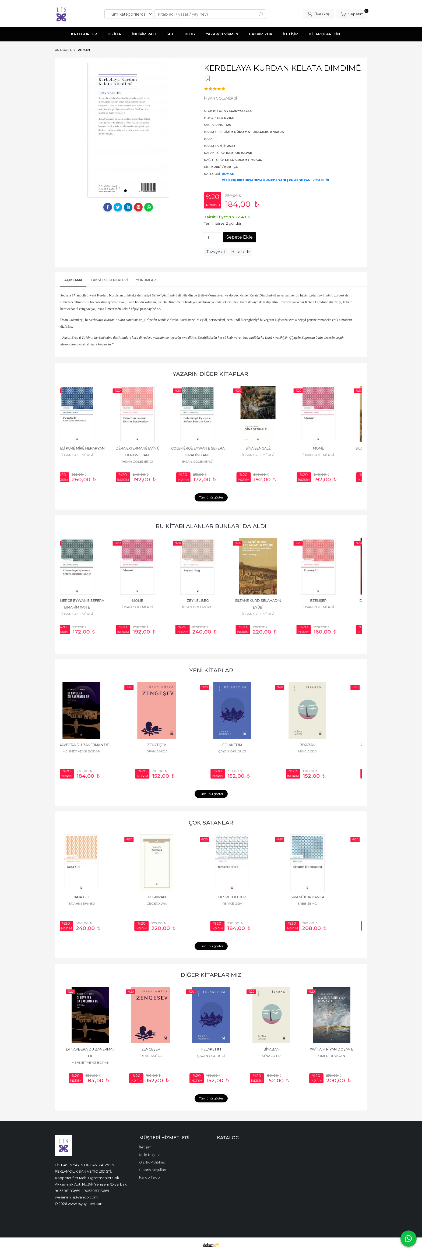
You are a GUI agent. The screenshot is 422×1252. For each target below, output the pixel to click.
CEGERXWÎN (173, 903)
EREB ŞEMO (324, 903)
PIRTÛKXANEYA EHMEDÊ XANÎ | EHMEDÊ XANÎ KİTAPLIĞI (283, 180)
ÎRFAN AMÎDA (173, 751)
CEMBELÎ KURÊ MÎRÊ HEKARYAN (90, 448)
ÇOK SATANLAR (211, 822)
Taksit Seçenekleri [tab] (109, 280)
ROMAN (228, 174)
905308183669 (67, 1191)
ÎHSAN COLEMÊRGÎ (90, 455)
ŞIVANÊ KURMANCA (324, 897)
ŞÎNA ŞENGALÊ (271, 448)
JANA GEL (98, 897)
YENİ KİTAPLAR (211, 670)
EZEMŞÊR (331, 601)
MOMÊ (331, 448)
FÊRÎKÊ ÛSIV (249, 903)
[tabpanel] (128, 130)
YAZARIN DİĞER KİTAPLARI (211, 373)
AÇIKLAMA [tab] (73, 280)
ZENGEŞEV (173, 745)
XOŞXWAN (173, 897)
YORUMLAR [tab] (146, 280)
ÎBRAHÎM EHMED (98, 903)
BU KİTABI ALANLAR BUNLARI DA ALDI (211, 526)
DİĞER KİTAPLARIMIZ (211, 974)
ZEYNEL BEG (211, 601)
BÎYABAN (324, 745)
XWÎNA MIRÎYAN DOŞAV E (331, 1049)
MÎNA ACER (324, 751)
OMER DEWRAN (331, 1056)
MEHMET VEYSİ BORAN (98, 751)
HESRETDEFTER (248, 897)
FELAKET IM (249, 745)
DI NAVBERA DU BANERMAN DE (98, 745)
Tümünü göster (211, 497)
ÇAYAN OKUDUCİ (249, 751)
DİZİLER (228, 180)
